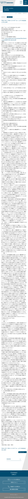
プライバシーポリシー (14, 494)
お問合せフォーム (14, 482)
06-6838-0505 (14, 489)
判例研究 (19, 13)
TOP (16, 13)
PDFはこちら (21, 452)
